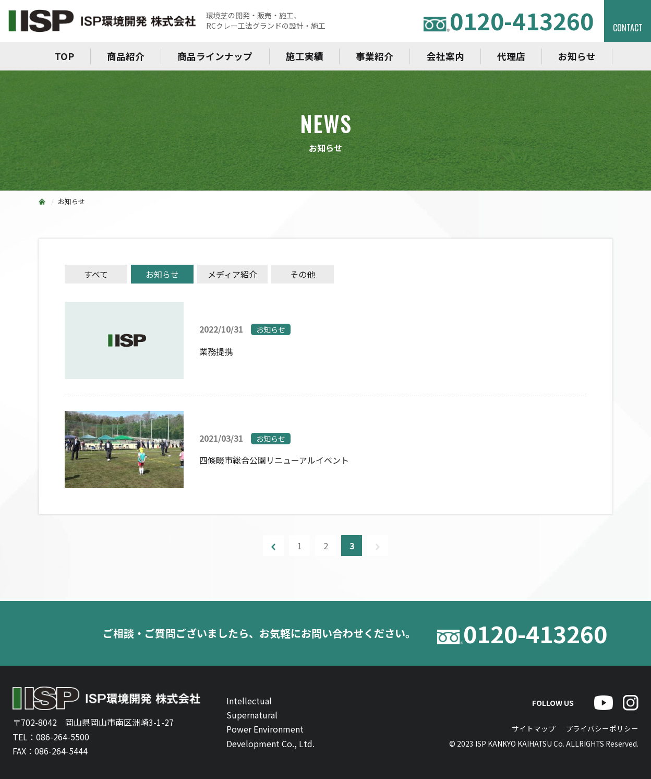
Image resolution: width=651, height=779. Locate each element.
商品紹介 (125, 56)
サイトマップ (534, 728)
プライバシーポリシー (601, 728)
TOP (64, 56)
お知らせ (577, 56)
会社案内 (445, 56)
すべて (96, 274)
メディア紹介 (232, 274)
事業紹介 (374, 56)
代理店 (511, 56)
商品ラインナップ (214, 56)
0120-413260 (509, 21)
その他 (302, 274)
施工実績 (304, 56)
